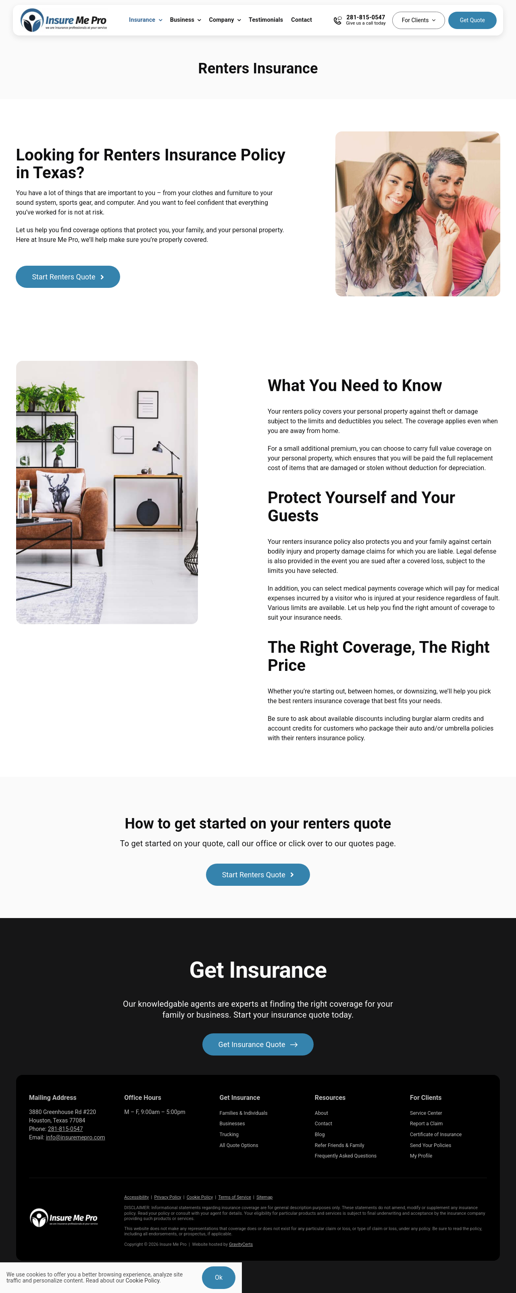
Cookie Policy (200, 1197)
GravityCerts (241, 1244)
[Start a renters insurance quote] (68, 277)
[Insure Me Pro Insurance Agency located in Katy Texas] (63, 1210)
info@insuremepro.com (75, 1137)
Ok (219, 1277)
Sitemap (264, 1197)
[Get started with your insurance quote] (258, 1044)
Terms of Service (234, 1197)
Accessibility (136, 1197)
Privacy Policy (167, 1197)
